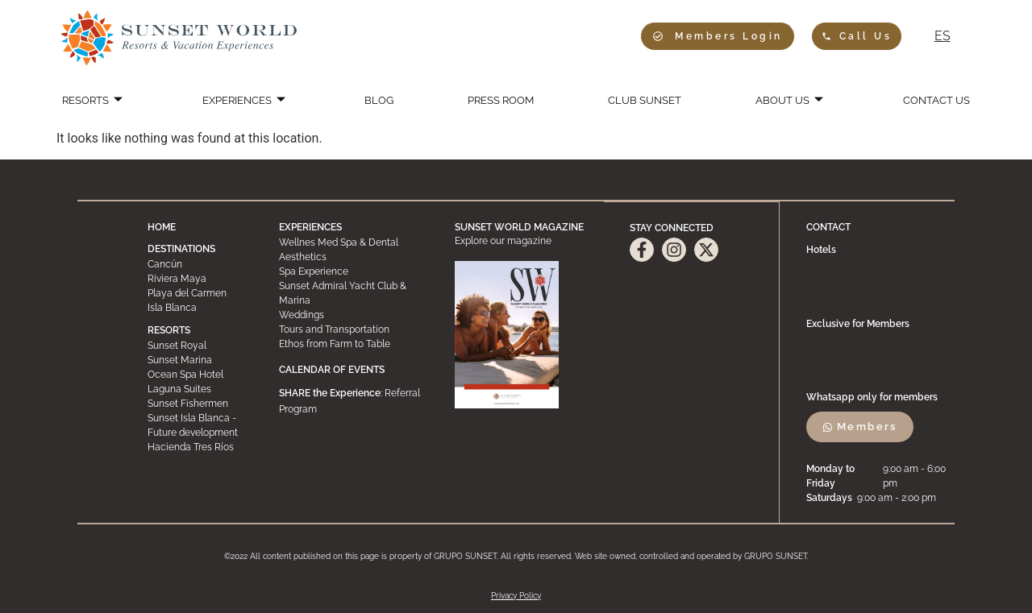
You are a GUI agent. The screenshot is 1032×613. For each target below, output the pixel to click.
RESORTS (102, 101)
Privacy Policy (516, 594)
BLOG (381, 100)
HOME (162, 227)
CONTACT (829, 227)
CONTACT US (926, 100)
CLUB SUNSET (641, 100)
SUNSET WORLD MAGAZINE (519, 227)
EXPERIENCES (250, 101)
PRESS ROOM (498, 100)
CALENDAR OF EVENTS (332, 369)
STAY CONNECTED (672, 227)
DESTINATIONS (181, 249)
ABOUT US (783, 101)
